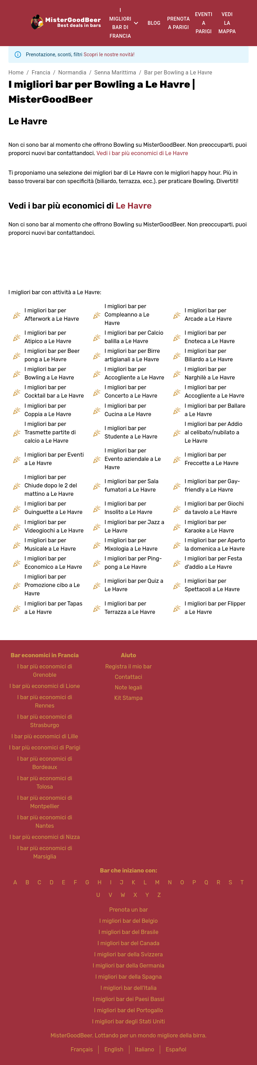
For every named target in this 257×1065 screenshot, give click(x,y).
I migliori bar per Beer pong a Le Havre (51, 355)
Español (176, 1049)
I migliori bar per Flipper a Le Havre (215, 607)
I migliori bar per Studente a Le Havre (131, 432)
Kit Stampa (128, 698)
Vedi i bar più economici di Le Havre (142, 153)
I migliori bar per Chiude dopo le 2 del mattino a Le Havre (50, 485)
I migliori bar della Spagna (128, 976)
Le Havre (134, 206)
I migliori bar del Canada (128, 943)
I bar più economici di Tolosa (44, 782)
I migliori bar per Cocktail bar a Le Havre (54, 391)
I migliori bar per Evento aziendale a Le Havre (133, 459)
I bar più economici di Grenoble (44, 670)
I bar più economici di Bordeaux (44, 762)
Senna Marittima (115, 72)
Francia (40, 72)
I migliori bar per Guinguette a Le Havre (53, 507)
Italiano (144, 1049)
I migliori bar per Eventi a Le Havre (54, 458)
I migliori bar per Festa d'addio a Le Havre (213, 562)
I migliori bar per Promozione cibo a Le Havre (52, 585)
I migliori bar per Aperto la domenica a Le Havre (215, 544)
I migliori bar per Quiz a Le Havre (134, 585)
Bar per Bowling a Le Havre (178, 72)
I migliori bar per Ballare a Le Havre (215, 410)
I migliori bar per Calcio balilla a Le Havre (134, 337)
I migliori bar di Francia (120, 23)
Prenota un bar (128, 909)
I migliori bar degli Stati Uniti (128, 1021)
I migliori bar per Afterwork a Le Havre (51, 314)
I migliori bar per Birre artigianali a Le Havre (132, 355)
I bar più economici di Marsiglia (44, 852)
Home (16, 72)
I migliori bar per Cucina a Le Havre (128, 410)
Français (82, 1049)
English (113, 1049)
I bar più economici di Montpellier (44, 802)
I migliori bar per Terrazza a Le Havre (130, 607)
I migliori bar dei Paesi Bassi (128, 999)
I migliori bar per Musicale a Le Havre (50, 544)
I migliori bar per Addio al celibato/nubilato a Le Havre (213, 432)
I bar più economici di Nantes (44, 821)
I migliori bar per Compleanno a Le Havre (127, 314)
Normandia (72, 72)
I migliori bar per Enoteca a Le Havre (210, 337)
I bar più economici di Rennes (44, 701)
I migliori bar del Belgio (128, 921)
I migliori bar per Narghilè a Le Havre (210, 373)
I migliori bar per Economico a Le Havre (53, 562)
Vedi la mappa (227, 23)
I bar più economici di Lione (44, 686)
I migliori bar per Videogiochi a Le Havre (54, 526)
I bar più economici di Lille (44, 736)
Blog (154, 23)
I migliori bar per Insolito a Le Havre (128, 507)
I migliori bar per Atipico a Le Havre (47, 337)
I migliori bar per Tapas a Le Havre (53, 607)
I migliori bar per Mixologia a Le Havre (131, 544)
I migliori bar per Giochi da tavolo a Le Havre (214, 507)
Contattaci (128, 677)
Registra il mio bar (128, 666)
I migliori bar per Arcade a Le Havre (208, 314)
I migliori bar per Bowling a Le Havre (49, 373)
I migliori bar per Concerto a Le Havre (131, 391)
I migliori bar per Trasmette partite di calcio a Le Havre (50, 432)
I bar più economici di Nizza (44, 837)
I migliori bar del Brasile (128, 932)
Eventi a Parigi (204, 23)
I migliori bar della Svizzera (128, 954)
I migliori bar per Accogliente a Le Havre (134, 373)
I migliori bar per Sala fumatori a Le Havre (131, 485)
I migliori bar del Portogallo (128, 1010)
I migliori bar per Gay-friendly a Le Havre (212, 485)
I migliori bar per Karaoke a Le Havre (209, 526)
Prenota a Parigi (178, 23)
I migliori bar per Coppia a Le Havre (47, 410)
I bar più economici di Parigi (44, 747)
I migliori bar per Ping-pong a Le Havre (133, 562)
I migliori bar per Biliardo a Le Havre (209, 355)
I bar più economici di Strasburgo (44, 721)
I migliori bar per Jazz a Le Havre (134, 526)
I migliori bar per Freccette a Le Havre (211, 458)
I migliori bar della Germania (128, 965)
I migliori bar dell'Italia (128, 988)
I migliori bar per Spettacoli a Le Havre (212, 585)
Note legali (128, 687)
